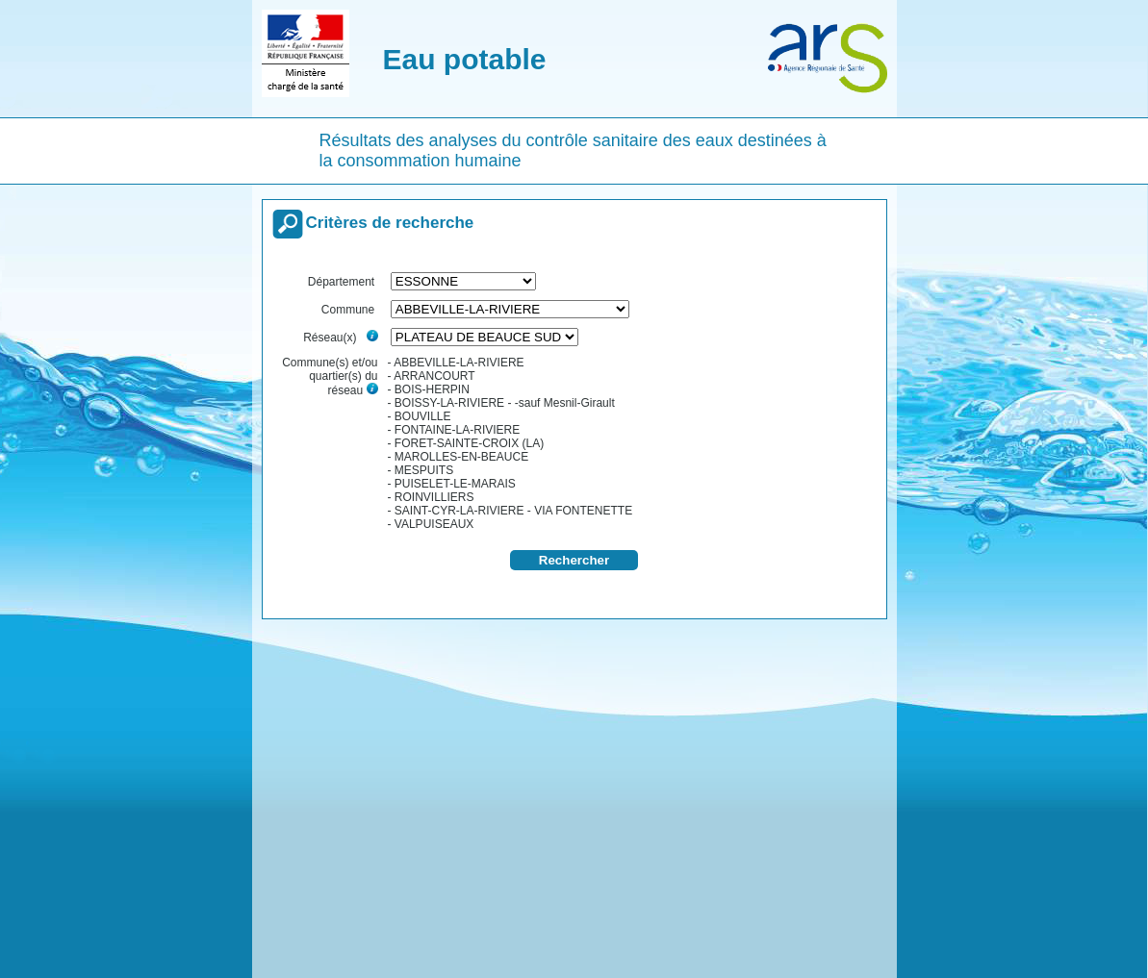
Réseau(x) (340, 337)
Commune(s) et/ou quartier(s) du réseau (329, 376)
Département (343, 281)
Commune (349, 309)
